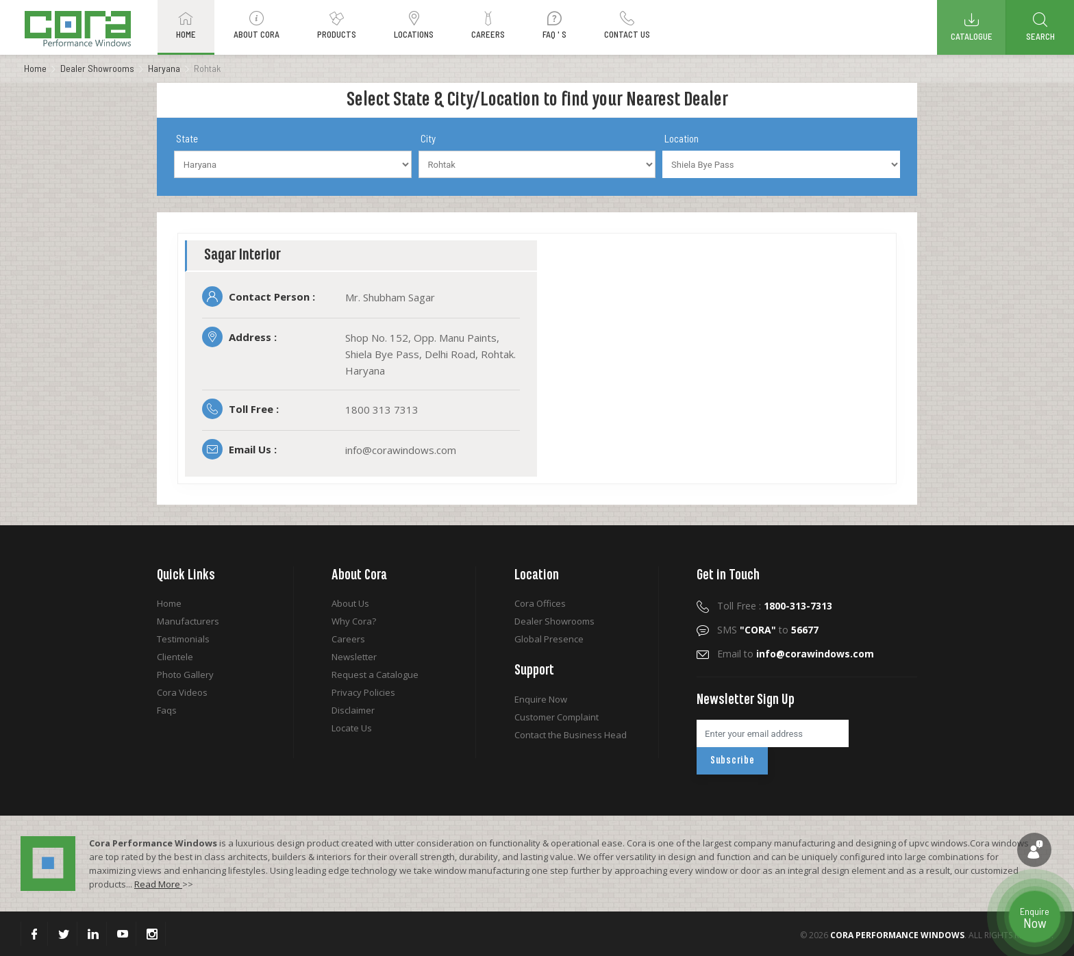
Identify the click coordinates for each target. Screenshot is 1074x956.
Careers (348, 639)
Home (35, 68)
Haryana (164, 68)
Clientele (175, 657)
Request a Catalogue (375, 674)
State (187, 138)
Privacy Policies (363, 692)
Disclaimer (353, 710)
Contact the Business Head (570, 735)
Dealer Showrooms (97, 68)
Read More (158, 884)
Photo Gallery (185, 674)
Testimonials (183, 639)
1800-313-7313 (798, 605)
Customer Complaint (556, 717)
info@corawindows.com (815, 653)
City (428, 138)
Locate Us (352, 728)
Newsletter (354, 657)
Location (681, 138)
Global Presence (549, 639)
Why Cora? (354, 621)
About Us (350, 603)
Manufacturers (188, 621)
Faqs (167, 710)
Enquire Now (540, 699)
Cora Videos (182, 692)
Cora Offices (540, 603)
